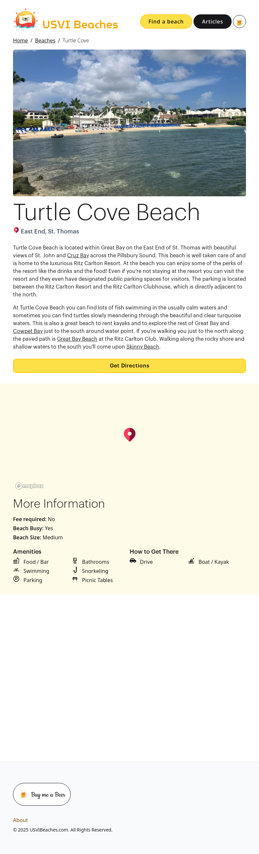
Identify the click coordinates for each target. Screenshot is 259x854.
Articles (212, 21)
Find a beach (166, 21)
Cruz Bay (78, 255)
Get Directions (130, 365)
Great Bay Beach (77, 339)
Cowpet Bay (28, 331)
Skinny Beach (142, 347)
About (20, 820)
